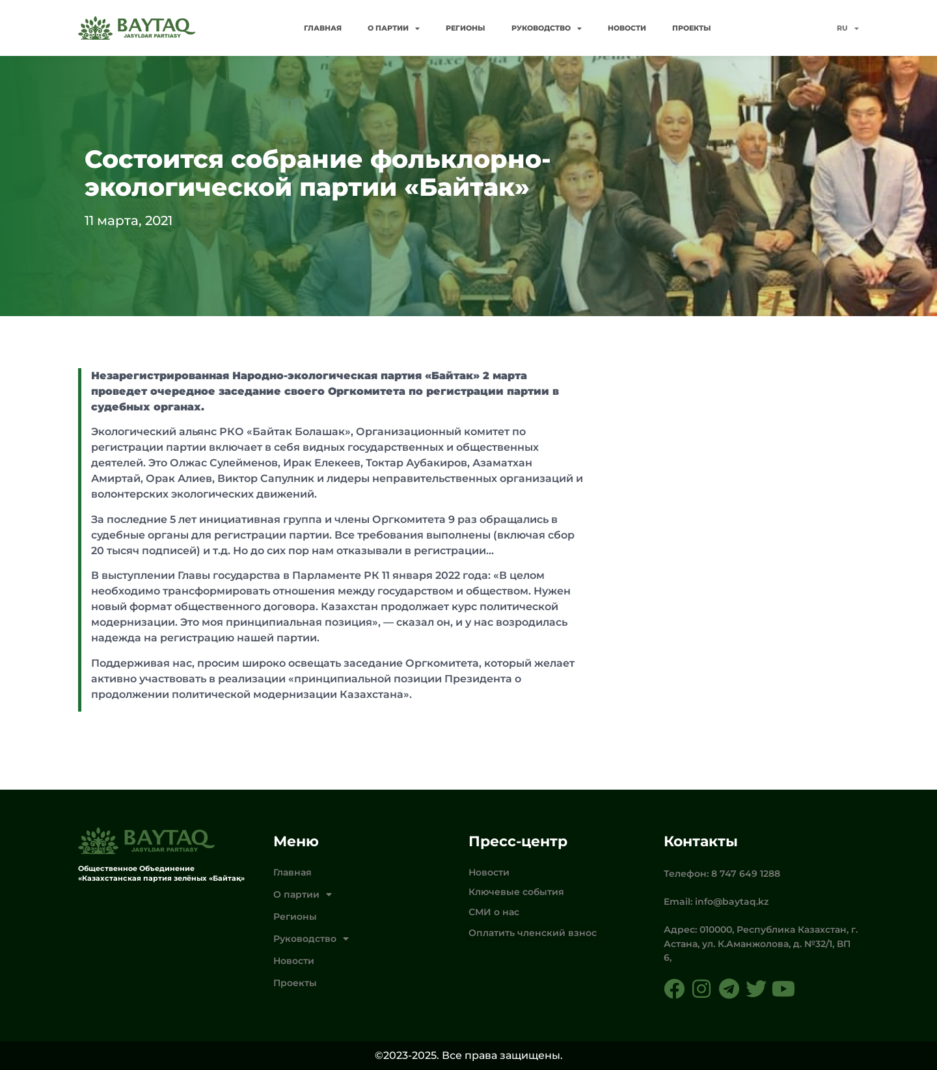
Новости (627, 28)
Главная (323, 28)
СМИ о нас (493, 912)
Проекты (691, 28)
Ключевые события (516, 892)
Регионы (465, 28)
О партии (394, 28)
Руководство (546, 28)
